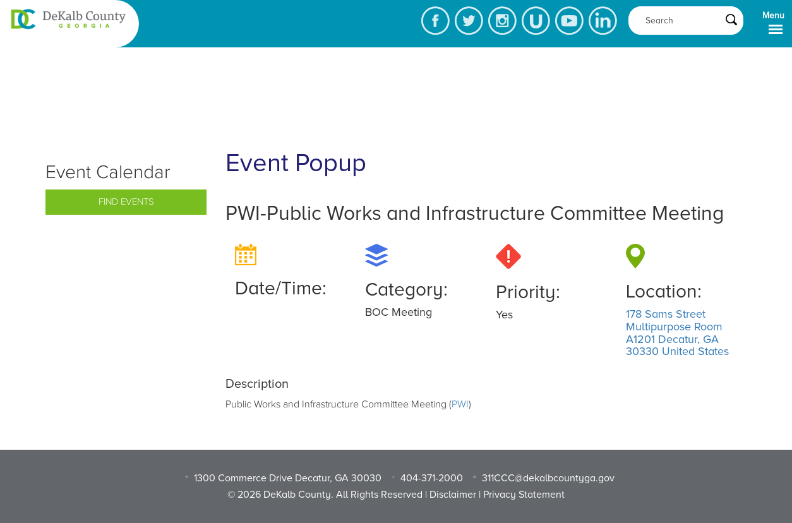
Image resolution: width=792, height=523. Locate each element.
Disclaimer (452, 494)
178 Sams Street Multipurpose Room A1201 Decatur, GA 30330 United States (677, 332)
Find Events (126, 202)
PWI (460, 404)
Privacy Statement (524, 494)
